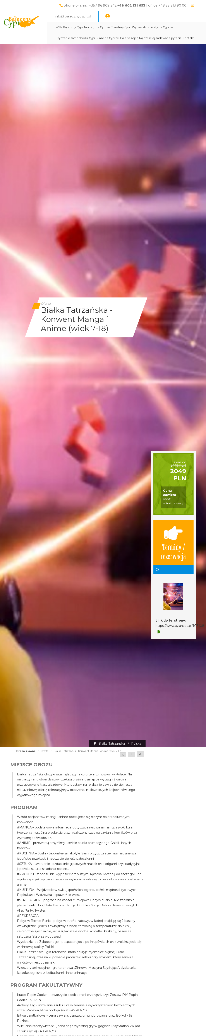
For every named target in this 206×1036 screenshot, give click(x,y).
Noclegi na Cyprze (111, 27)
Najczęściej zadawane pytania (175, 38)
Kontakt (75, 49)
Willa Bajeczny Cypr (84, 27)
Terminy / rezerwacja (173, 542)
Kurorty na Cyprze (174, 27)
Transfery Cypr (135, 27)
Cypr (106, 38)
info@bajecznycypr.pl (97, 16)
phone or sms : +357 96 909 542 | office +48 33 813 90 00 (140, 5)
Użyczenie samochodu (86, 38)
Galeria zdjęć (143, 38)
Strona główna (26, 751)
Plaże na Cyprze (122, 38)
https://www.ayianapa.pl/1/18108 (180, 626)
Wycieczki (153, 27)
